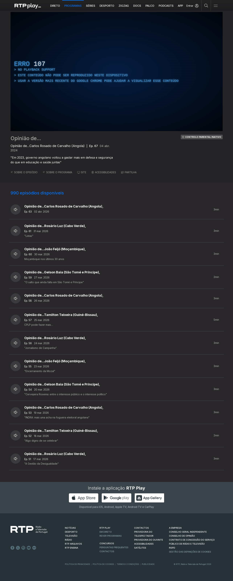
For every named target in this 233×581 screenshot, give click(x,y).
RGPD (172, 547)
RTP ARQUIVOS (73, 543)
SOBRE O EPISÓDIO (24, 172)
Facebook (13, 548)
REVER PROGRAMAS (111, 535)
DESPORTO (71, 531)
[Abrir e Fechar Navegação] (215, 6)
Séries (90, 5)
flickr (34, 548)
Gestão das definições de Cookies (190, 551)
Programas (73, 5)
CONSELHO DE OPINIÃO (182, 535)
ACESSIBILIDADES (103, 172)
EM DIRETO (106, 531)
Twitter (18, 548)
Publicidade (148, 564)
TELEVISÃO (71, 535)
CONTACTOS (141, 528)
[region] (117, 71)
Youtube (29, 548)
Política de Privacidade (77, 564)
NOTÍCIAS (70, 528)
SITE (81, 172)
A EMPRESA (175, 528)
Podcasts (166, 5)
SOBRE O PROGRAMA (57, 172)
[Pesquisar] (206, 5)
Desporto (107, 5)
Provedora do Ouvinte (148, 539)
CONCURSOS (107, 543)
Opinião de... (26, 138)
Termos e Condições (128, 564)
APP (180, 5)
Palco (149, 5)
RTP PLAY (105, 528)
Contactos (107, 551)
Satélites (140, 547)
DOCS (137, 5)
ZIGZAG (124, 5)
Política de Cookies (103, 564)
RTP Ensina (71, 547)
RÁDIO (68, 539)
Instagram (23, 548)
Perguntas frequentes (114, 547)
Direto (55, 5)
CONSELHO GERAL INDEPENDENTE (188, 531)
